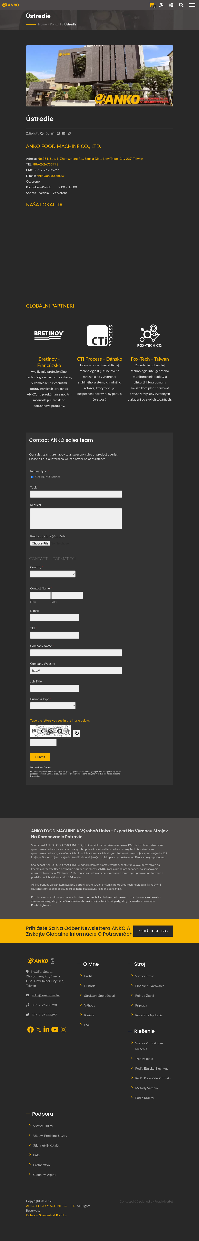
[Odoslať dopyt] (151, 5)
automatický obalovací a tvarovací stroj (110, 897)
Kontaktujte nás (41, 905)
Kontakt (55, 24)
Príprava (141, 1005)
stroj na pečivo (61, 901)
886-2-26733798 (45, 164)
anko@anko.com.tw (50, 175)
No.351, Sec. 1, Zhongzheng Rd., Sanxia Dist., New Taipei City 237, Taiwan (90, 158)
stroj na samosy (41, 901)
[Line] (58, 133)
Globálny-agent (44, 1174)
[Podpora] (161, 4)
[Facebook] (42, 133)
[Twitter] (47, 133)
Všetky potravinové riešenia (149, 1046)
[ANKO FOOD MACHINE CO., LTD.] (48, 961)
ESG (87, 1025)
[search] (181, 5)
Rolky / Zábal (144, 995)
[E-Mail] (64, 133)
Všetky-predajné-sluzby (50, 1135)
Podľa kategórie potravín (153, 1078)
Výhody (89, 1005)
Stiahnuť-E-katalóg (46, 1145)
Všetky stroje (144, 976)
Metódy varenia (146, 1088)
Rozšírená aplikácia (149, 1015)
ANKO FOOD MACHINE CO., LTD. (51, 1206)
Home (42, 24)
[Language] (171, 5)
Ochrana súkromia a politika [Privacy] (46, 1215)
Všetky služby (43, 1126)
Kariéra (89, 1015)
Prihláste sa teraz (153, 931)
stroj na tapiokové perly (106, 901)
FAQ (36, 1155)
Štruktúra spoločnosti (99, 995)
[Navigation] (192, 5)
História (90, 986)
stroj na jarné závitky (148, 897)
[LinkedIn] (53, 133)
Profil (88, 976)
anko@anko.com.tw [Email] (46, 995)
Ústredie (70, 24)
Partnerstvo (41, 1165)
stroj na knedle (131, 901)
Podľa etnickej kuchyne (152, 1068)
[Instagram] (63, 1030)
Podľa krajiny (144, 1098)
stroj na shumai (80, 901)
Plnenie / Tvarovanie (150, 986)
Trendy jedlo (144, 1058)
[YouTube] (55, 1030)
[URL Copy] (69, 133)
